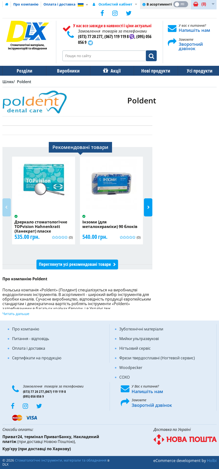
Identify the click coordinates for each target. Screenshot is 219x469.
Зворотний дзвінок (191, 46)
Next (148, 207)
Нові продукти (152, 70)
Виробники (67, 70)
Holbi (212, 460)
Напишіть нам (194, 30)
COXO (124, 377)
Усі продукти (195, 70)
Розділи (24, 70)
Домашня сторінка (7, 4)
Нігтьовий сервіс (135, 348)
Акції (113, 70)
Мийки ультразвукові (139, 338)
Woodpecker (130, 367)
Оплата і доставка (59, 4)
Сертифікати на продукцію (36, 358)
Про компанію (25, 4)
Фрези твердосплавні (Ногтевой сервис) (157, 358)
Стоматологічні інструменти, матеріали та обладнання (60, 460)
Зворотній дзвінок (152, 405)
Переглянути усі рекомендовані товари (75, 264)
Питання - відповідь (30, 338)
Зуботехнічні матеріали (141, 329)
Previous (6, 207)
